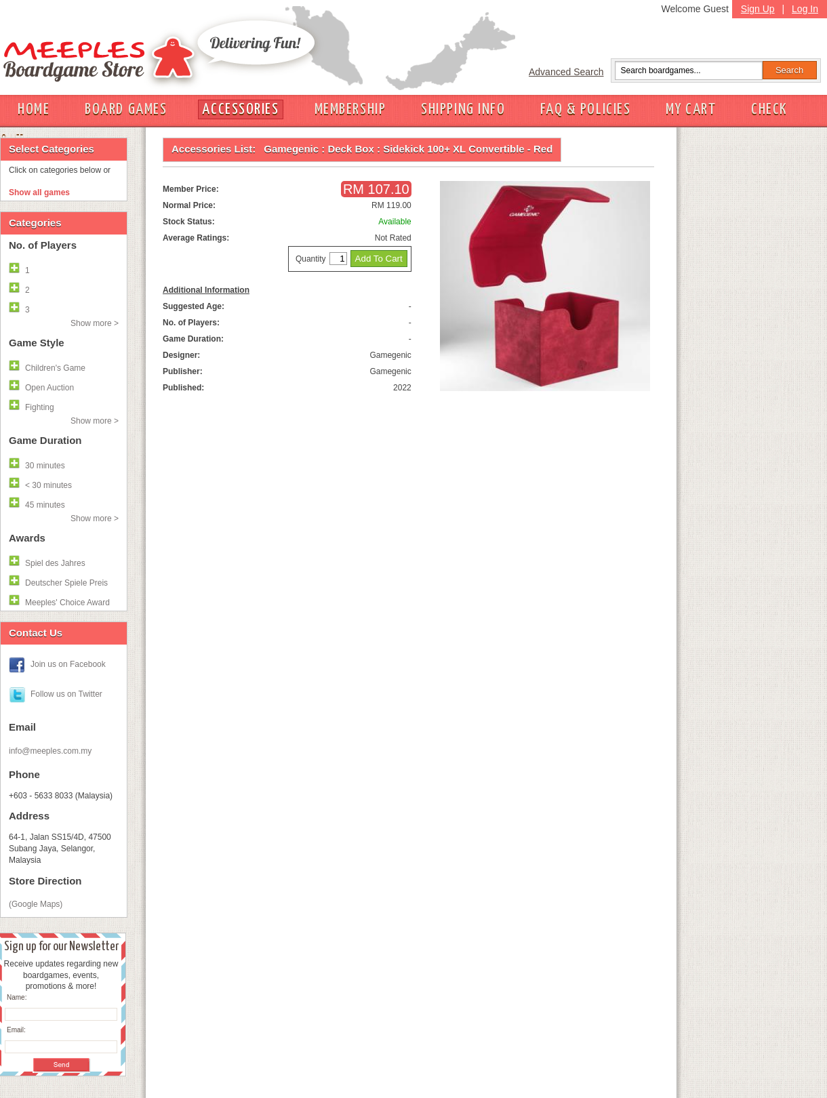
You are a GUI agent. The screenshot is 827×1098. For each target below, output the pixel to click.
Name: (16, 997)
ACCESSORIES (240, 109)
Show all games (39, 192)
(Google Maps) (35, 904)
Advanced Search (566, 71)
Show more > (94, 323)
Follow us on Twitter (66, 694)
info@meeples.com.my (50, 751)
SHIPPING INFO (463, 109)
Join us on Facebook (68, 664)
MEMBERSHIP (350, 109)
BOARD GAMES (126, 109)
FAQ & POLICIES (585, 109)
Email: (16, 1030)
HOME (33, 109)
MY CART (691, 109)
